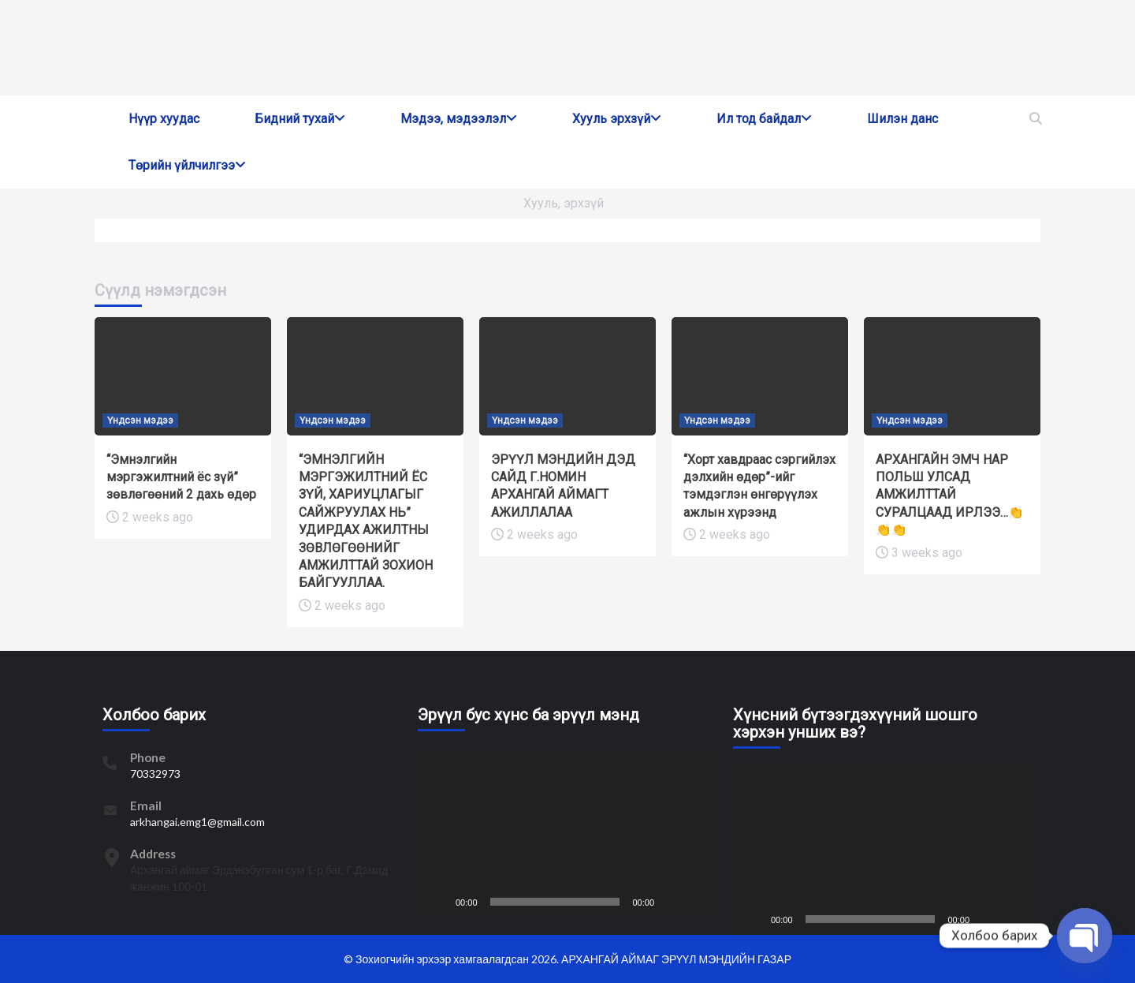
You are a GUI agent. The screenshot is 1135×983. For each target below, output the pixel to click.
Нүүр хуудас (163, 118)
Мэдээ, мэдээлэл (458, 118)
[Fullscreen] (697, 902)
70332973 (155, 773)
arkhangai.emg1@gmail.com (197, 821)
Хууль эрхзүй (616, 118)
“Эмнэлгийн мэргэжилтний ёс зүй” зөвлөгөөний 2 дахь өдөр (181, 477)
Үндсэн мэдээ (140, 420)
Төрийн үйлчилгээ (187, 165)
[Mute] (671, 902)
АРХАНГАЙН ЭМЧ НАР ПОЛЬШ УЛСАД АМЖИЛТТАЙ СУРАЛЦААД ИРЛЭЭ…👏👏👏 (950, 495)
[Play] (438, 902)
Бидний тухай (300, 118)
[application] (567, 833)
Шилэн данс (902, 118)
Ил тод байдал (764, 118)
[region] (567, 47)
